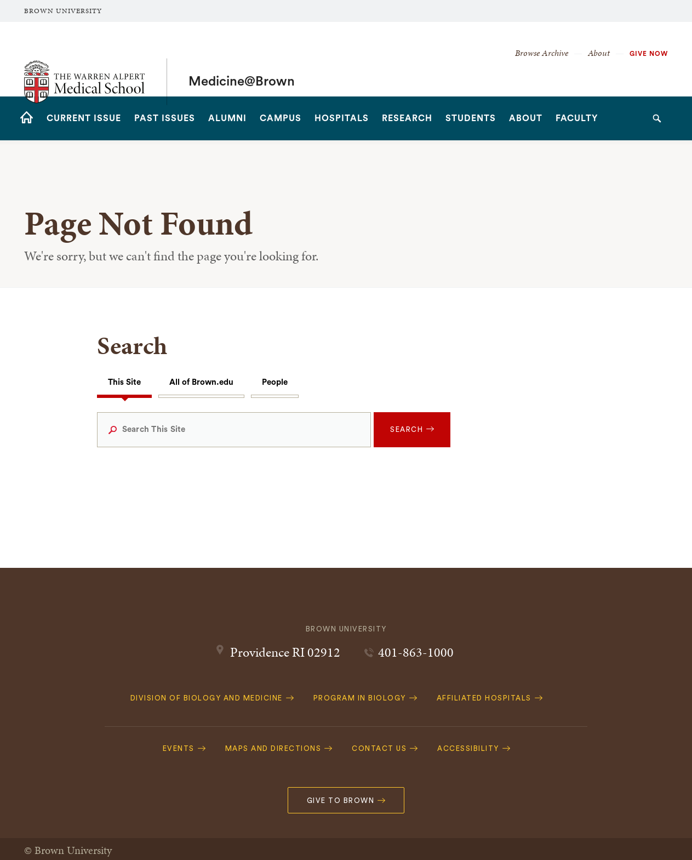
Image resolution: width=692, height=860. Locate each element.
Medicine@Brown (241, 59)
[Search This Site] (234, 429)
